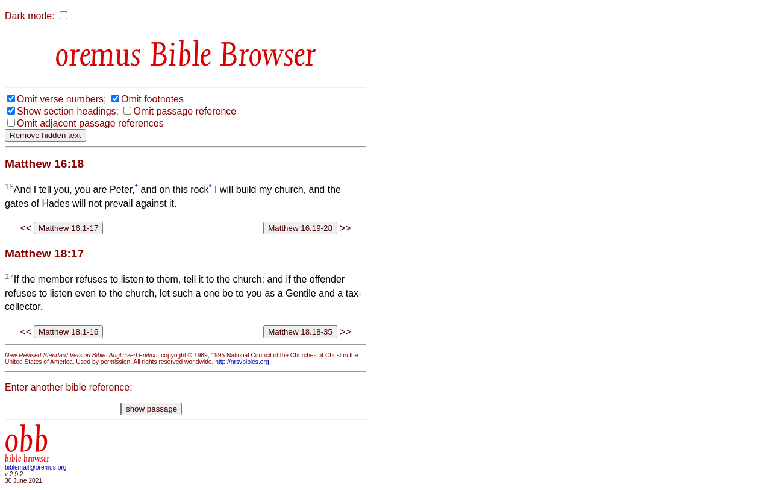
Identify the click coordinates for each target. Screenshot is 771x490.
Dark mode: (30, 16)
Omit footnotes (152, 99)
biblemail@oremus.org (36, 467)
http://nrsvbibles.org (242, 362)
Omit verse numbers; (61, 99)
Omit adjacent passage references (90, 123)
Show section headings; (68, 111)
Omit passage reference (184, 111)
